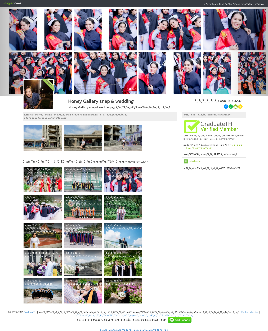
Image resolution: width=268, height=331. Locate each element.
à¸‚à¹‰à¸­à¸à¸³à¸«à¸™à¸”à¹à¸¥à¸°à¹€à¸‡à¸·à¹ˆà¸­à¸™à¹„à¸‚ (165, 315)
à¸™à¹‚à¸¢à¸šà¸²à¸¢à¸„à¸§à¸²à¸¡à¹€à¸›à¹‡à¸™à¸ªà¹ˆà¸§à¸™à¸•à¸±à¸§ (106, 315)
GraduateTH (30, 312)
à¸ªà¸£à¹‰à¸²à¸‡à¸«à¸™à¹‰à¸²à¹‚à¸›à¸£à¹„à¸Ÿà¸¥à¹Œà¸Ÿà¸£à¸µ (234, 4)
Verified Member (249, 312)
